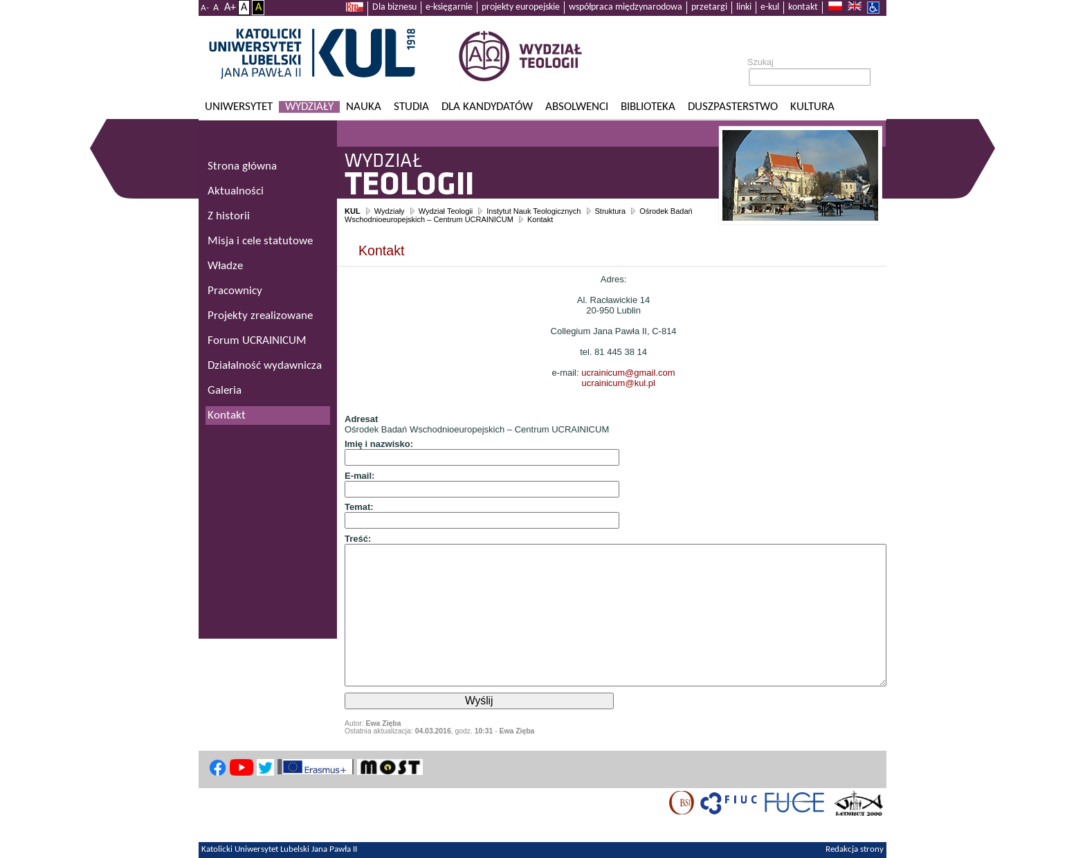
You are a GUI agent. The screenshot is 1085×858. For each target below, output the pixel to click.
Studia (411, 107)
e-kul (769, 7)
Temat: (359, 507)
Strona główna (242, 166)
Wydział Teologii (446, 211)
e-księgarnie (449, 7)
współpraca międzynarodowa (625, 7)
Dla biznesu (394, 7)
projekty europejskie (521, 7)
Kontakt (540, 219)
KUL (353, 211)
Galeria (224, 390)
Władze (225, 266)
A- (205, 7)
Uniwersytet (239, 107)
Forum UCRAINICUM (257, 341)
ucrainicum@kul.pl (618, 383)
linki (743, 7)
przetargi (709, 7)
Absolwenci (576, 107)
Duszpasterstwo (733, 107)
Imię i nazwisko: (379, 444)
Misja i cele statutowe (260, 241)
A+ (230, 7)
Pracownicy (235, 291)
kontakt (803, 7)
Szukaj (760, 62)
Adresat (361, 419)
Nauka (363, 107)
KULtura (812, 107)
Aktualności (236, 191)
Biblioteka (648, 107)
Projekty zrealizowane (260, 316)
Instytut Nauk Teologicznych (533, 211)
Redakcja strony (855, 850)
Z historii (229, 216)
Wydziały (309, 107)
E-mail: (359, 476)
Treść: (358, 538)
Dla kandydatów (487, 107)
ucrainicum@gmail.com (628, 372)
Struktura (610, 211)
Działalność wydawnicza (265, 366)
